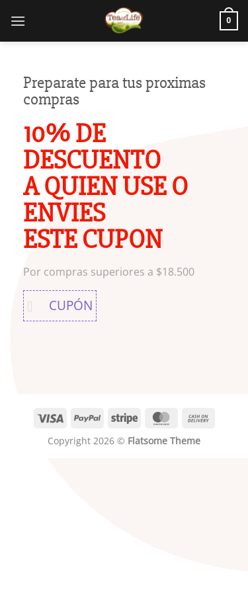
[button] (18, 21)
